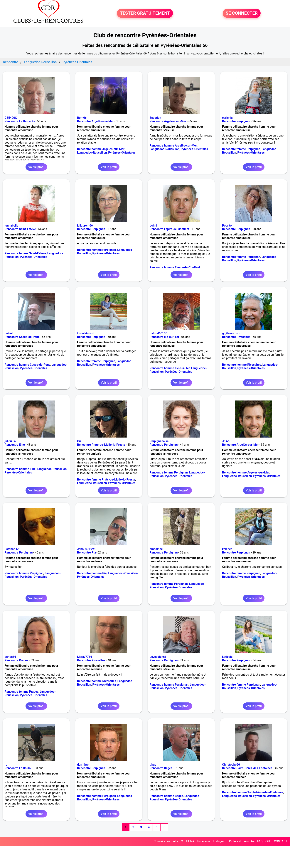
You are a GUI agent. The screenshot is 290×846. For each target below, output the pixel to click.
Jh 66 (226, 441)
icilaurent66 (85, 225)
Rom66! (82, 117)
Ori (79, 441)
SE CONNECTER (242, 13)
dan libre (83, 764)
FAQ (260, 841)
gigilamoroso (231, 333)
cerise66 (10, 657)
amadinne (156, 549)
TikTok (190, 841)
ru (6, 764)
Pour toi (227, 225)
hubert (9, 333)
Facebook (203, 841)
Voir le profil (36, 167)
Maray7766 (84, 657)
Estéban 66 (12, 549)
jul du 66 (10, 441)
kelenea (227, 549)
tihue (153, 764)
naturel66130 (158, 333)
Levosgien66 (158, 657)
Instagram (219, 841)
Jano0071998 (86, 549)
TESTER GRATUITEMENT (145, 13)
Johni (153, 225)
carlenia (227, 117)
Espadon (155, 117)
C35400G (11, 117)
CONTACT (280, 841)
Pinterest (235, 841)
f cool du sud (85, 333)
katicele (227, 657)
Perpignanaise (159, 441)
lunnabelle (11, 225)
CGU (268, 841)
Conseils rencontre (166, 841)
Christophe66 (231, 764)
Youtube (249, 841)
